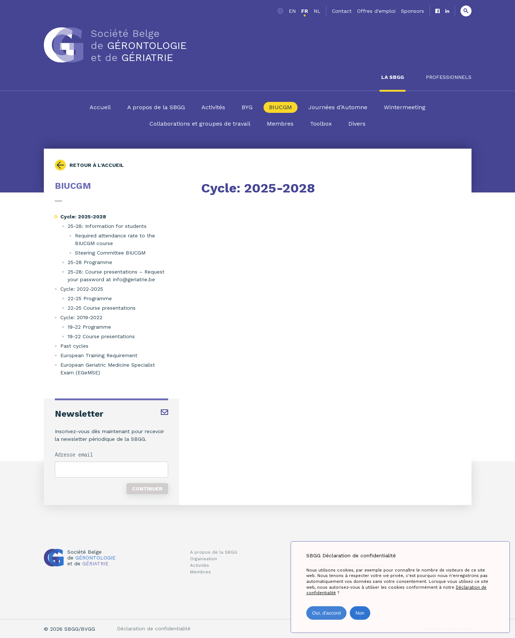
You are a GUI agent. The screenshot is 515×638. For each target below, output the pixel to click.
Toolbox (321, 123)
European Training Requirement (98, 355)
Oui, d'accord (326, 613)
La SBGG (392, 77)
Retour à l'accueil (96, 165)
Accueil (100, 107)
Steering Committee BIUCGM (110, 253)
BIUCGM (280, 107)
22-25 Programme (90, 298)
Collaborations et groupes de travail (199, 123)
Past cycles (74, 346)
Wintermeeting (404, 107)
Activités (213, 107)
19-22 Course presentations (101, 336)
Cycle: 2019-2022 (81, 317)
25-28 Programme (90, 262)
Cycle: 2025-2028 (83, 216)
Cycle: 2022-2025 (81, 289)
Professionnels (449, 77)
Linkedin (447, 10)
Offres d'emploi (376, 11)
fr (304, 11)
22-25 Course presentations (102, 308)
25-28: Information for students (107, 226)
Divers (357, 123)
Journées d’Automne (337, 107)
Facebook (437, 10)
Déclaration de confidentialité (153, 628)
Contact (342, 11)
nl (317, 11)
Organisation (203, 558)
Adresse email (74, 454)
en (292, 11)
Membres (280, 123)
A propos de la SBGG (156, 107)
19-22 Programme (89, 327)
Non (360, 613)
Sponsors (412, 11)
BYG (247, 107)
